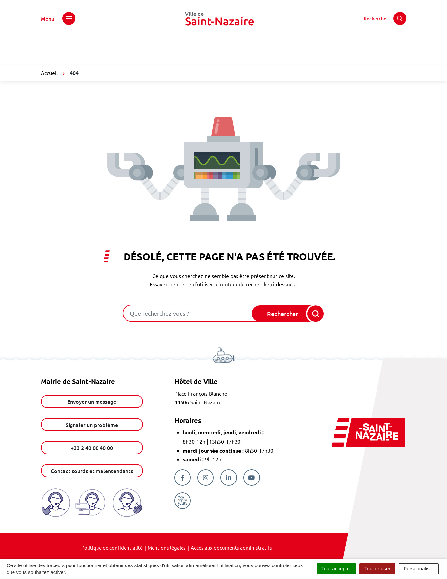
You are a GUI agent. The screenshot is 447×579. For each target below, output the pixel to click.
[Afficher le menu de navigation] (58, 18)
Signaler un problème (92, 424)
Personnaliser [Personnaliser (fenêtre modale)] (419, 568)
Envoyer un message (91, 401)
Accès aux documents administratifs (231, 547)
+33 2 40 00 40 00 (92, 447)
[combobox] (187, 313)
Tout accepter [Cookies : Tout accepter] (336, 568)
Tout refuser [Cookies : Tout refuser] (377, 568)
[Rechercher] (385, 18)
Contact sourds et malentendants (92, 470)
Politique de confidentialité (112, 547)
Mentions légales (167, 547)
